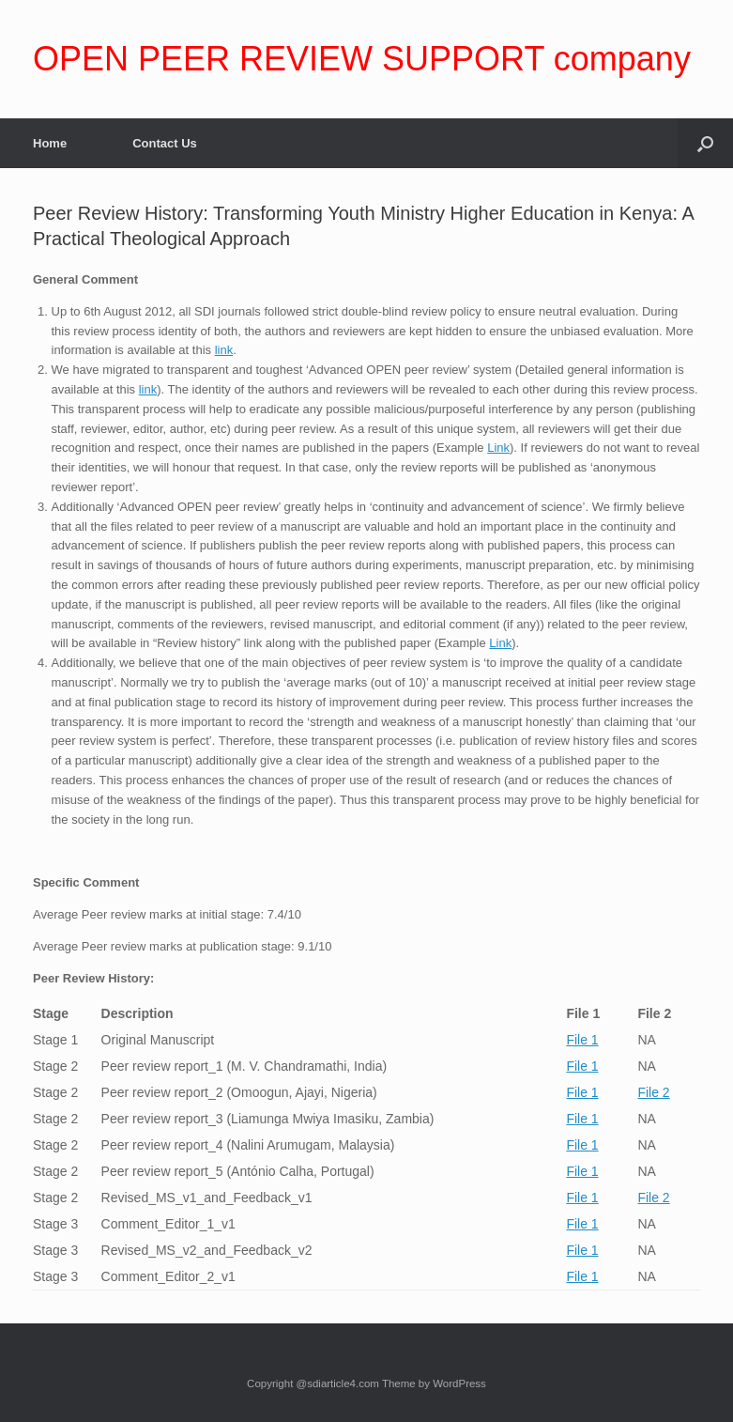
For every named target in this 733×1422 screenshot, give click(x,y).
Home (50, 143)
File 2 (653, 1092)
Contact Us (164, 143)
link (224, 350)
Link (498, 448)
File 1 (582, 1039)
